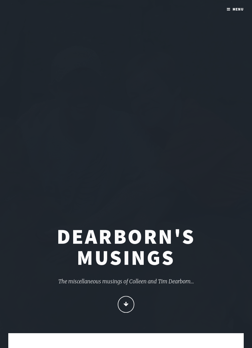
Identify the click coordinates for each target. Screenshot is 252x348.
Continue (126, 304)
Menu (238, 9)
